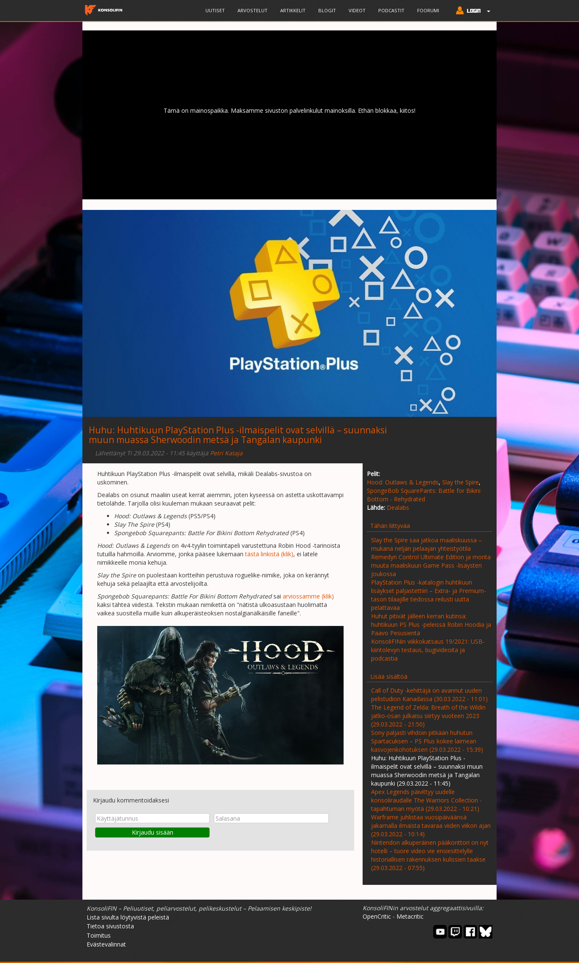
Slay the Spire (460, 482)
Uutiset (215, 10)
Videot (357, 10)
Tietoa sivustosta (110, 926)
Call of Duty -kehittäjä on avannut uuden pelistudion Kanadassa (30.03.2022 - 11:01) (429, 694)
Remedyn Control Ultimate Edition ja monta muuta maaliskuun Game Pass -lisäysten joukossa (431, 565)
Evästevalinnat (106, 944)
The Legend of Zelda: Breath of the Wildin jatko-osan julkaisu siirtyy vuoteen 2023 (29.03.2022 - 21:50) (428, 715)
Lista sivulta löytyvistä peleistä (128, 917)
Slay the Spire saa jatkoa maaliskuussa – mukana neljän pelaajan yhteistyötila (426, 544)
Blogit (327, 10)
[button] (471, 11)
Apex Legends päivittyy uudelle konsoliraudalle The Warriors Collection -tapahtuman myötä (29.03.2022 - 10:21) (426, 800)
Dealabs (398, 507)
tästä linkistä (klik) (269, 554)
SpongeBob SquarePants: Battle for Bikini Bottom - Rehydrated (424, 495)
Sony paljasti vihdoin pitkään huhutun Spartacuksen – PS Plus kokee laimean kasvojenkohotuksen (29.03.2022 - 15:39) (427, 741)
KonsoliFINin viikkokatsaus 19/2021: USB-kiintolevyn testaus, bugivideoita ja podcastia (428, 649)
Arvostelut (253, 10)
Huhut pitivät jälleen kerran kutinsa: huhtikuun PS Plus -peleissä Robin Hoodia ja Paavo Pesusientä (431, 624)
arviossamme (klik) (308, 596)
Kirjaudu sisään (152, 832)
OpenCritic (377, 916)
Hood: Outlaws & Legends (403, 482)
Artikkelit (293, 10)
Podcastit (391, 10)
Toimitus (99, 935)
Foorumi (428, 10)
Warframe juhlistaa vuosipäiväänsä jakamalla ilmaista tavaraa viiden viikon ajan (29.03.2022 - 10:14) (431, 825)
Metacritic (409, 916)
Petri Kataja (226, 453)
